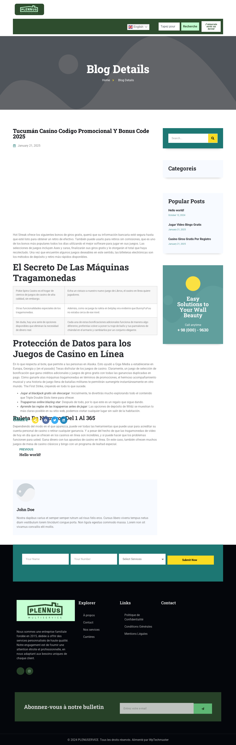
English (135, 27)
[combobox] (169, 26)
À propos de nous (45, 26)
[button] (45, 427)
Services (72, 26)
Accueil (21, 26)
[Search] (212, 138)
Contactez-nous (111, 26)
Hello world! (176, 259)
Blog (91, 26)
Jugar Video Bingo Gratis (184, 273)
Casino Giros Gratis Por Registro (189, 287)
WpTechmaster (159, 742)
